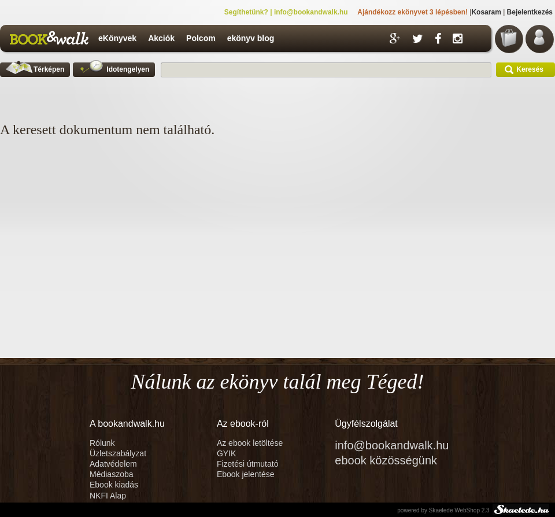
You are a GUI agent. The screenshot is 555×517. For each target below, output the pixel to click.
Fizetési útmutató (248, 463)
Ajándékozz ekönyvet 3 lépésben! (412, 12)
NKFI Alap (108, 495)
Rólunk (103, 443)
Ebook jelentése (246, 474)
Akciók (161, 38)
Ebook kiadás (114, 484)
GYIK (226, 453)
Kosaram (486, 12)
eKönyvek (117, 38)
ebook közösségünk (386, 460)
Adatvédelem (113, 463)
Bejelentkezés (530, 12)
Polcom (201, 38)
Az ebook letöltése (250, 443)
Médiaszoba (112, 474)
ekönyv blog (251, 38)
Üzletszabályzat (118, 453)
